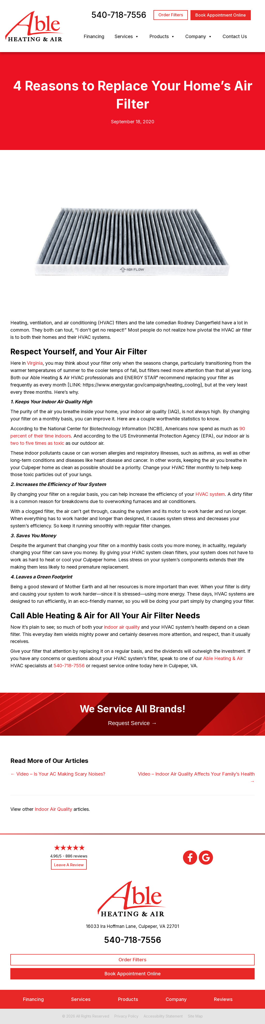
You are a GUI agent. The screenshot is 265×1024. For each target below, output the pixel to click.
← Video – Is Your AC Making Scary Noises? (57, 774)
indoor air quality (122, 627)
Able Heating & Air (223, 658)
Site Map (195, 1016)
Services (127, 36)
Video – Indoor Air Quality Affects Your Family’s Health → (196, 777)
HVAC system (210, 494)
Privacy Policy (126, 1016)
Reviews (223, 999)
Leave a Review (69, 864)
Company (198, 36)
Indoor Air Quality (53, 809)
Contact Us (235, 36)
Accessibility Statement (163, 1016)
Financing (94, 36)
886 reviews (76, 856)
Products (162, 36)
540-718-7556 (69, 665)
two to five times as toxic (37, 443)
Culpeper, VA (151, 926)
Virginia (35, 363)
